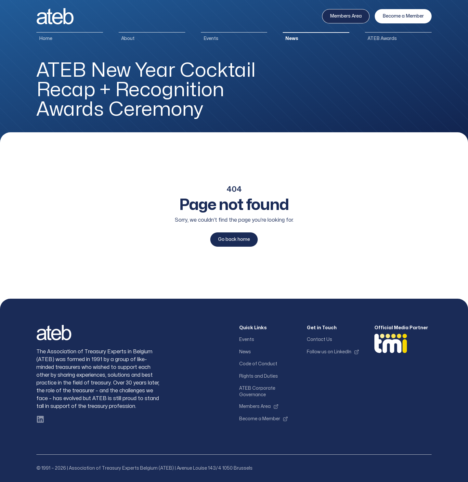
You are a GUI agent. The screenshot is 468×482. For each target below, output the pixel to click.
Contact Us (319, 339)
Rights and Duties (258, 376)
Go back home (234, 239)
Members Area (346, 16)
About (128, 38)
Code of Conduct (258, 364)
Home (45, 38)
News (291, 38)
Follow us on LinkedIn (333, 352)
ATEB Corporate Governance (257, 391)
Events (210, 38)
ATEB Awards (382, 38)
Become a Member (403, 16)
